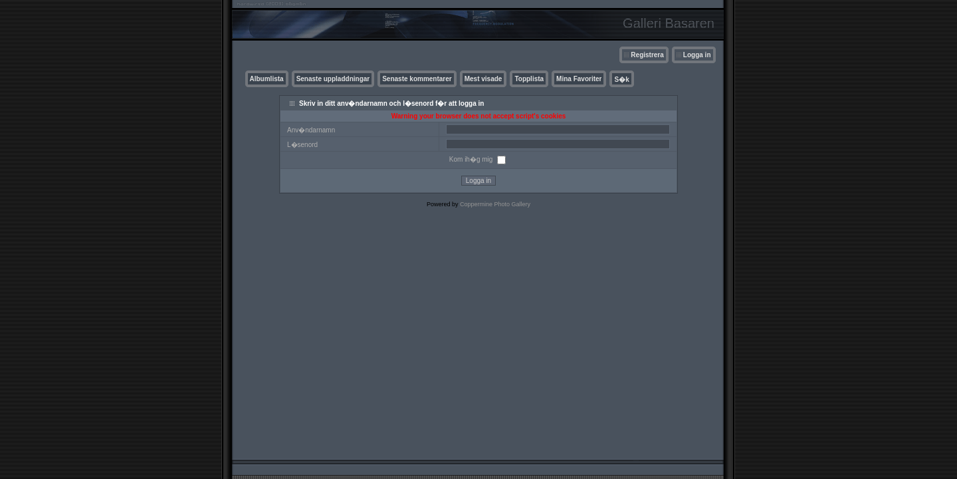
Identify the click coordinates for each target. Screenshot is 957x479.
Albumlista (267, 78)
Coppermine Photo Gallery (495, 204)
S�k (621, 79)
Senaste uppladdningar (333, 78)
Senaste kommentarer (417, 78)
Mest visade (483, 78)
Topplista (529, 78)
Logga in (697, 55)
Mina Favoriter (578, 78)
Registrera (647, 55)
